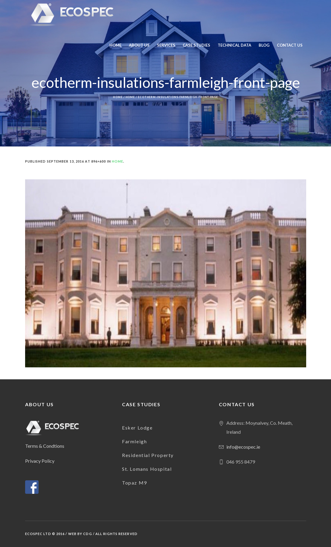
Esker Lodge (137, 427)
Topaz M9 (134, 482)
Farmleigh (134, 441)
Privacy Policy (39, 461)
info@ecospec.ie (243, 447)
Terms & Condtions (44, 446)
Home (118, 97)
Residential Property (148, 455)
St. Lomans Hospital (147, 469)
